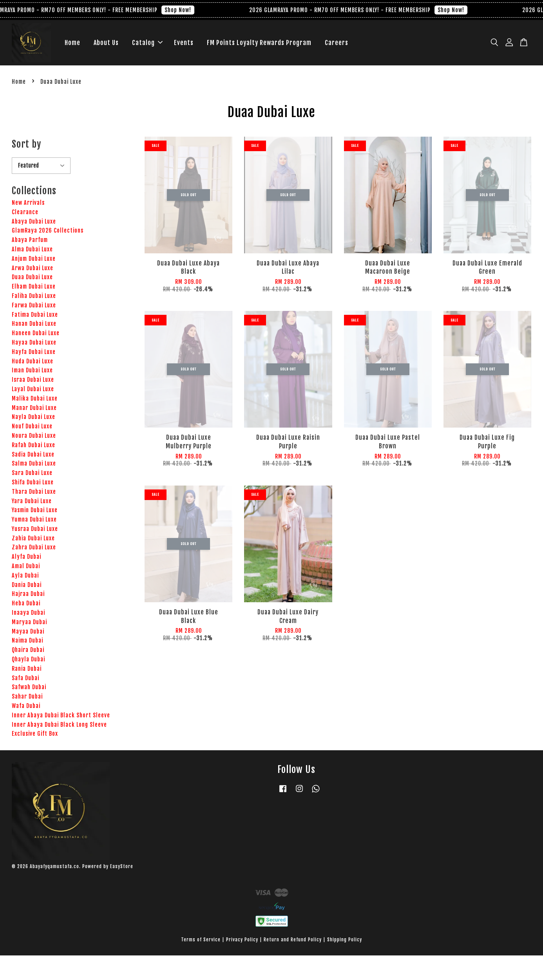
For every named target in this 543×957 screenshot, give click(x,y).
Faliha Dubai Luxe (34, 297)
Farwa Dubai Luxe (34, 306)
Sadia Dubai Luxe (33, 456)
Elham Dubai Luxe (34, 288)
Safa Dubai (25, 679)
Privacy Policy (242, 941)
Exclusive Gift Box (35, 735)
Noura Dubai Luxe (34, 437)
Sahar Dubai (27, 698)
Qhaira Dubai (28, 651)
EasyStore (121, 868)
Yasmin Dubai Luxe (35, 512)
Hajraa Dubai (28, 595)
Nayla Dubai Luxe (33, 418)
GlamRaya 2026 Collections (47, 232)
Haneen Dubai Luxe (36, 335)
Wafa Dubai (26, 707)
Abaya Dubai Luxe (34, 223)
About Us (106, 43)
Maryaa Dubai (29, 623)
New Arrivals (28, 204)
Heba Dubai (26, 605)
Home (72, 43)
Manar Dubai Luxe (34, 409)
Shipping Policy (344, 941)
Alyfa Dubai (26, 558)
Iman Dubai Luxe (32, 372)
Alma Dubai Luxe (32, 250)
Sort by (26, 146)
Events (184, 43)
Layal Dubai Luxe (33, 390)
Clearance (25, 213)
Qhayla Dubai (28, 660)
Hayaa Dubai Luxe (34, 344)
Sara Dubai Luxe (32, 474)
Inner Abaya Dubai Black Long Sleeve (59, 726)
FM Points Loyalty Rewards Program (259, 43)
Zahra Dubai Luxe (34, 549)
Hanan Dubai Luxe (34, 325)
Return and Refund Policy (293, 941)
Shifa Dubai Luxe (33, 483)
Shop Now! (184, 10)
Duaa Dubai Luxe (32, 279)
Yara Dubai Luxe (32, 502)
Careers (336, 43)
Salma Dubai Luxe (34, 465)
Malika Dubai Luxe (35, 400)
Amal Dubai (26, 568)
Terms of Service (201, 941)
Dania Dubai (27, 586)
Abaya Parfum (30, 241)
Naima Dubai (27, 642)
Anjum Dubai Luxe (34, 260)
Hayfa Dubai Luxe (34, 353)
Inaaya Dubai (28, 614)
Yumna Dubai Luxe (34, 521)
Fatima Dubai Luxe (35, 316)
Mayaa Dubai (28, 633)
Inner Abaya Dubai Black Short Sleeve (61, 716)
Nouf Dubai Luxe (32, 428)
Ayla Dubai (25, 577)
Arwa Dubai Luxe (32, 269)
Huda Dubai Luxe (32, 362)
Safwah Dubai (29, 689)
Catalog (147, 43)
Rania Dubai (27, 670)
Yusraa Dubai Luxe (35, 530)
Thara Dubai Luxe (34, 493)
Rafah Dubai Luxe (33, 446)
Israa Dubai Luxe (33, 381)
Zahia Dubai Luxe (33, 539)
